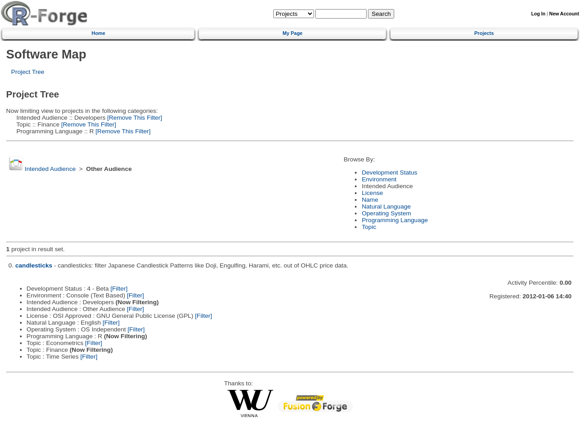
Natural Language (386, 206)
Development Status (389, 172)
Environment (379, 179)
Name (370, 199)
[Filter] (119, 288)
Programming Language (395, 220)
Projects (484, 33)
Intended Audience (50, 168)
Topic (369, 227)
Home (98, 33)
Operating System (386, 213)
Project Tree (27, 71)
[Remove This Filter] (134, 117)
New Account (564, 13)
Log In (538, 13)
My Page (292, 33)
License (372, 193)
